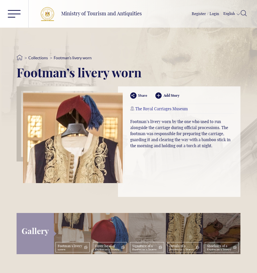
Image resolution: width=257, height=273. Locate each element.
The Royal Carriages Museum (161, 109)
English (229, 14)
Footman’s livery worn (73, 58)
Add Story (167, 95)
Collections (38, 58)
